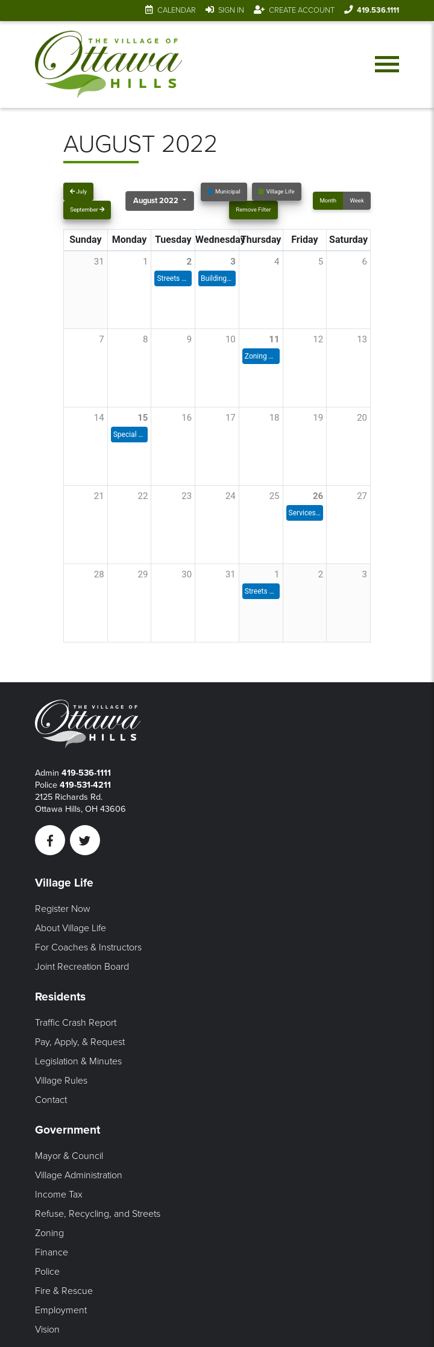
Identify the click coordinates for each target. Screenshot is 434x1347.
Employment (61, 1310)
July (78, 191)
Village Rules (61, 1081)
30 (186, 574)
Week (356, 200)
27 (362, 496)
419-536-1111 (86, 773)
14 (99, 417)
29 (143, 574)
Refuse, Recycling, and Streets (97, 1214)
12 (318, 339)
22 (143, 496)
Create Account (302, 10)
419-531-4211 (85, 785)
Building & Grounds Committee (217, 278)
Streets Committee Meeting (261, 591)
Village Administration (78, 1175)
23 (186, 496)
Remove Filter (253, 209)
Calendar (176, 10)
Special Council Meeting (129, 434)
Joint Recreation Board (82, 967)
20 (362, 417)
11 (274, 339)
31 (230, 574)
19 (318, 417)
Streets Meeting (173, 278)
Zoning (49, 1233)
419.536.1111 (378, 10)
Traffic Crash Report (75, 1023)
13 (362, 339)
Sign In (231, 10)
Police (47, 1272)
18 (274, 417)
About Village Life (70, 928)
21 (99, 496)
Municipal (223, 191)
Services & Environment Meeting (305, 513)
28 (99, 574)
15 (142, 417)
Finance (51, 1252)
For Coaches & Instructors (88, 947)
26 (318, 496)
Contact (51, 1100)
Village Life (277, 191)
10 (230, 339)
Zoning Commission (261, 356)
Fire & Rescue (64, 1291)
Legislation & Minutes (78, 1061)
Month (327, 200)
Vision (47, 1329)
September (87, 209)
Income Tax (59, 1194)
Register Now (62, 909)
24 (230, 496)
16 (186, 417)
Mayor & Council (69, 1156)
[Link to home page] (109, 64)
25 (274, 496)
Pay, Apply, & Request (80, 1042)
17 (230, 417)
